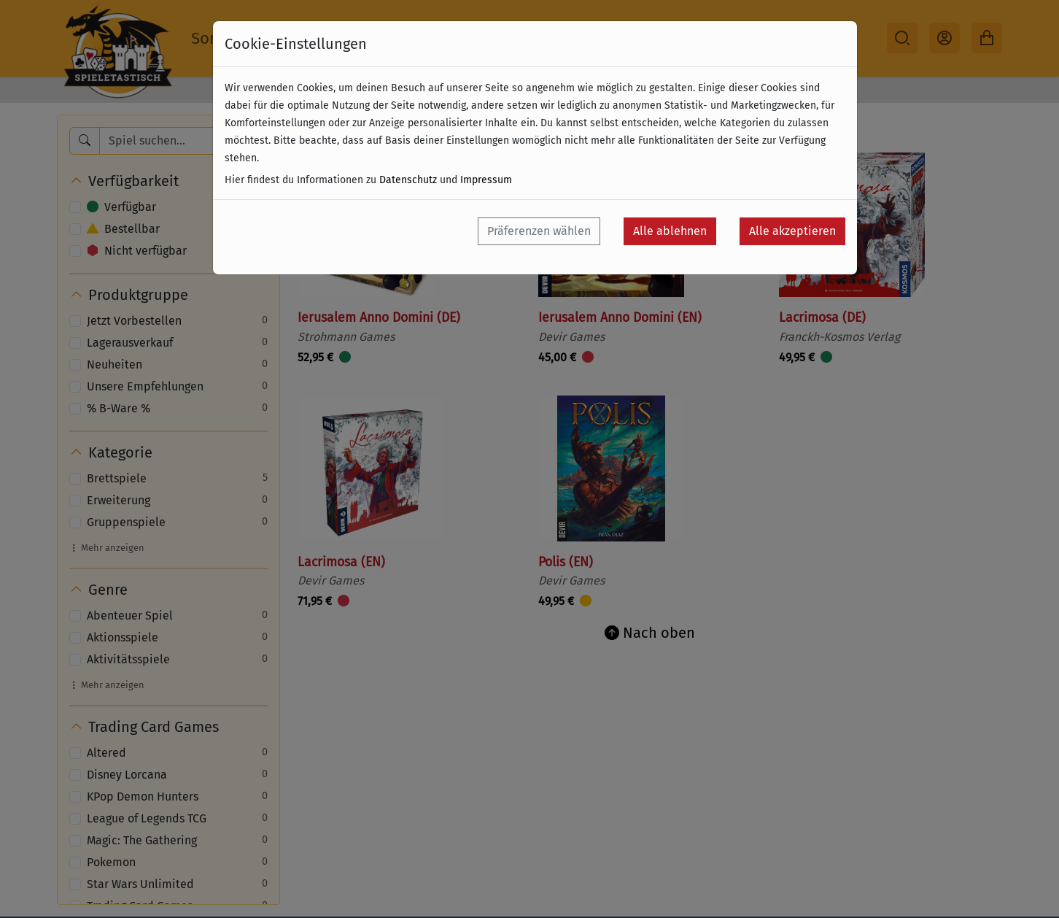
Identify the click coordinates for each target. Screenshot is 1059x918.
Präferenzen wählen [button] (539, 231)
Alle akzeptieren (792, 231)
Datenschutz (408, 180)
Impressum (486, 180)
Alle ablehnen (670, 231)
